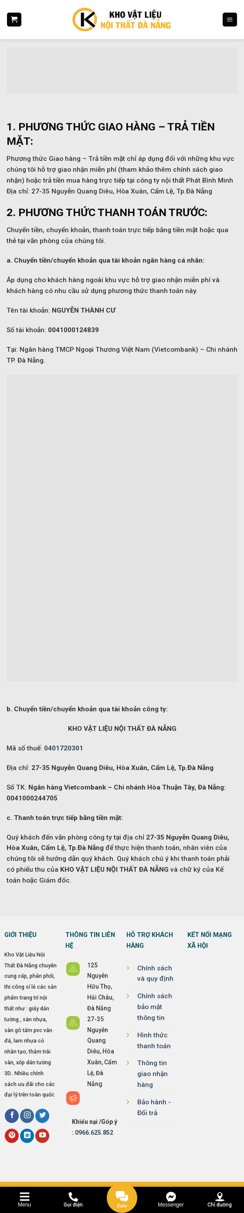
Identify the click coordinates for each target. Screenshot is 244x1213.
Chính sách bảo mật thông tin (154, 1007)
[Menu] (230, 20)
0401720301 (63, 748)
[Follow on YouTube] (42, 1136)
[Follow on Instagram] (27, 1116)
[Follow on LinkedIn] (27, 1136)
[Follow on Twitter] (42, 1116)
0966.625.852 (94, 1132)
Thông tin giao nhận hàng (152, 1074)
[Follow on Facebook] (12, 1116)
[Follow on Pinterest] (12, 1136)
